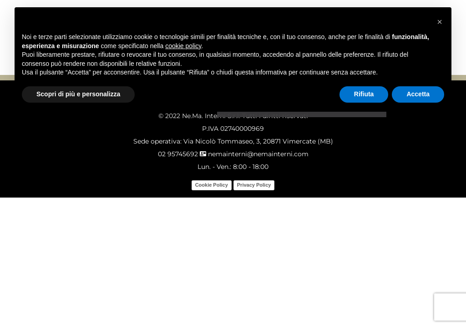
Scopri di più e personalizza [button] (78, 94)
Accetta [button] (418, 94)
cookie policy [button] (183, 46)
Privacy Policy (254, 185)
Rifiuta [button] (364, 94)
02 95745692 (178, 154)
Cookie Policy (211, 185)
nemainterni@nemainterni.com (254, 154)
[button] (439, 22)
